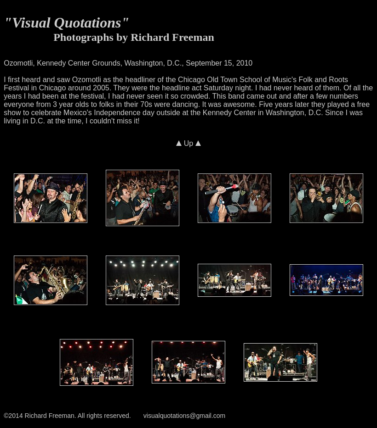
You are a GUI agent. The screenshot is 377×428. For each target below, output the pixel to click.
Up (188, 143)
